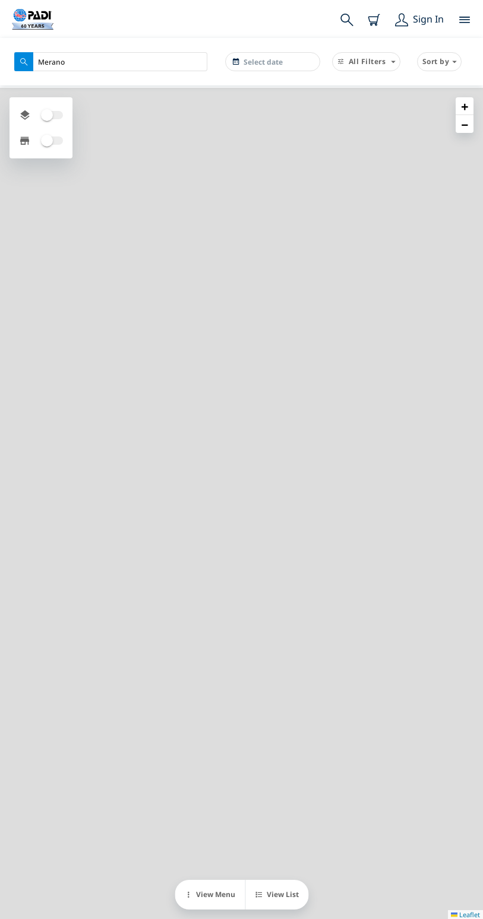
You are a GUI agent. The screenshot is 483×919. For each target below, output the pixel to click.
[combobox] (110, 61)
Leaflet (465, 914)
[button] (464, 106)
